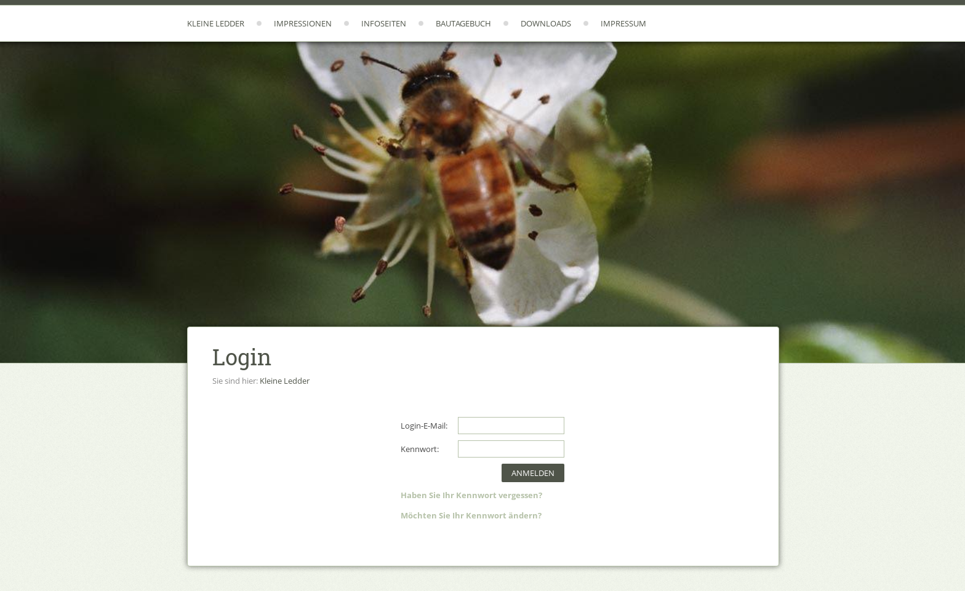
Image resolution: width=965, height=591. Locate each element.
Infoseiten (383, 23)
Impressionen (303, 23)
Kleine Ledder (215, 23)
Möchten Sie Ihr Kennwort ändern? (471, 515)
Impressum (623, 23)
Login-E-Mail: (424, 425)
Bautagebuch (463, 23)
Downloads (546, 23)
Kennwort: (420, 448)
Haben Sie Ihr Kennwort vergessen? (471, 495)
